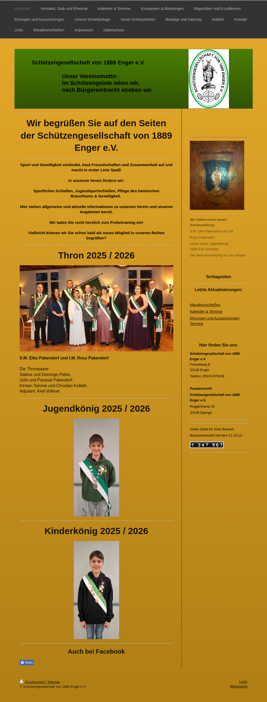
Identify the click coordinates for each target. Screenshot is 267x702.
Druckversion (33, 682)
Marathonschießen (205, 305)
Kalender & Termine (206, 311)
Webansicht (239, 686)
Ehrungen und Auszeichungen (214, 318)
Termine (196, 324)
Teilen (27, 662)
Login (243, 682)
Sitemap (54, 682)
